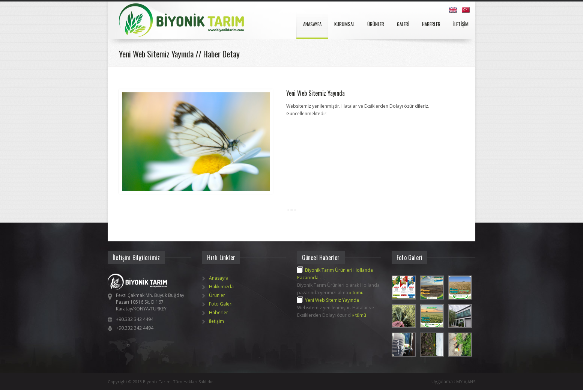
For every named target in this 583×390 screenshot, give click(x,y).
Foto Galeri (221, 304)
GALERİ (403, 24)
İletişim (216, 321)
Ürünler (217, 295)
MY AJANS (465, 381)
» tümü (356, 292)
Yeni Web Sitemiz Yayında (315, 93)
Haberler (218, 312)
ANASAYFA (312, 24)
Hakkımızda (221, 286)
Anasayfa (218, 278)
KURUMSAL (344, 24)
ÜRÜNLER (375, 24)
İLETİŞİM (461, 24)
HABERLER (431, 24)
